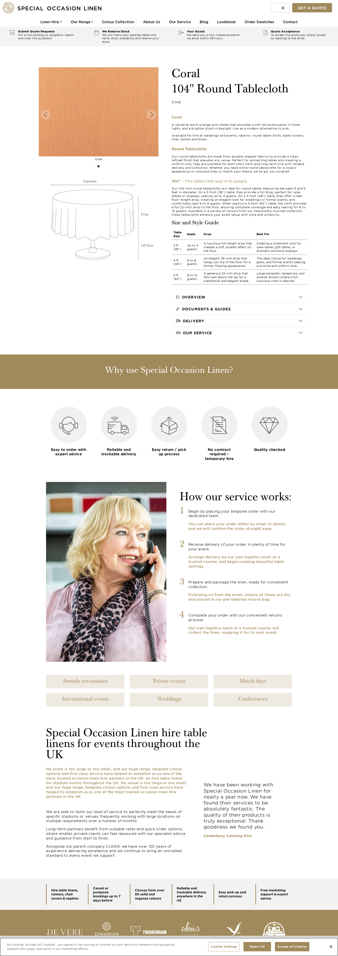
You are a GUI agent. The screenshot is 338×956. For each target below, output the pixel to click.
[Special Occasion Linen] (59, 7)
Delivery (190, 321)
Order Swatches (259, 21)
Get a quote (312, 8)
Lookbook (226, 21)
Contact (290, 21)
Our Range (80, 21)
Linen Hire (49, 21)
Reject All (257, 946)
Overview (191, 297)
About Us (151, 21)
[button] (280, 7)
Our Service (180, 21)
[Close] (331, 946)
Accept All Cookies (292, 946)
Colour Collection (118, 21)
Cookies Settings (224, 946)
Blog (204, 21)
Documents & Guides (203, 309)
